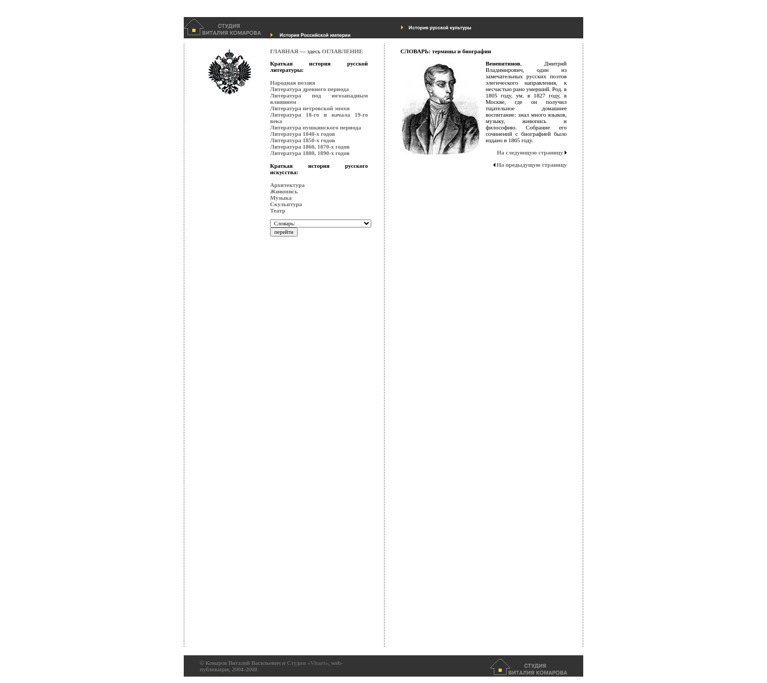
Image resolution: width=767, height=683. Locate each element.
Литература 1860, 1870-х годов (309, 146)
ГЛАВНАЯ (284, 51)
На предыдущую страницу (531, 164)
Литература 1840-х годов (302, 134)
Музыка (280, 197)
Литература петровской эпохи (309, 108)
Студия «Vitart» (307, 663)
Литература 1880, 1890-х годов (309, 153)
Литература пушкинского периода (315, 127)
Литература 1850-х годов (302, 140)
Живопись (284, 191)
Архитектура (287, 185)
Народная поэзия (292, 82)
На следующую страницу (530, 152)
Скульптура (286, 204)
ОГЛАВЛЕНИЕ (342, 51)
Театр (277, 210)
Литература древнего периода (309, 89)
